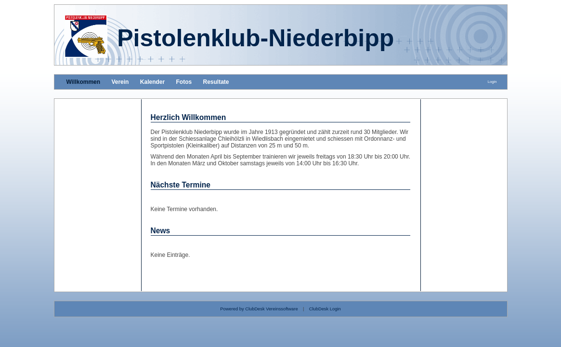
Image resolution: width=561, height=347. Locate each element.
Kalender (152, 82)
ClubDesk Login (325, 309)
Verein (120, 82)
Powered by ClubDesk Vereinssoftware (259, 309)
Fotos (184, 82)
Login (492, 82)
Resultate (216, 82)
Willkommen (83, 82)
